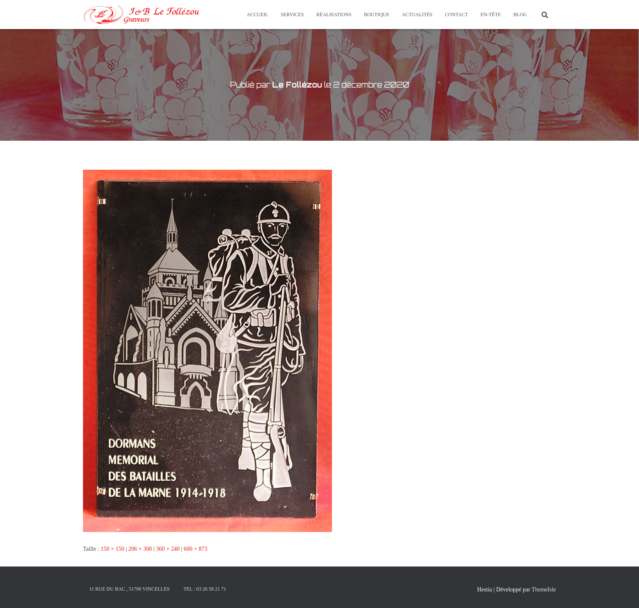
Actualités (417, 14)
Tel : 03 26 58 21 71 (204, 589)
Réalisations (333, 14)
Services (292, 14)
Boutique (376, 14)
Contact (456, 14)
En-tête (490, 14)
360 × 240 (168, 549)
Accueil (257, 14)
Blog (520, 14)
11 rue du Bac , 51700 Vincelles (129, 589)
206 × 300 (140, 549)
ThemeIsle (544, 589)
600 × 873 (195, 549)
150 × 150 (112, 549)
